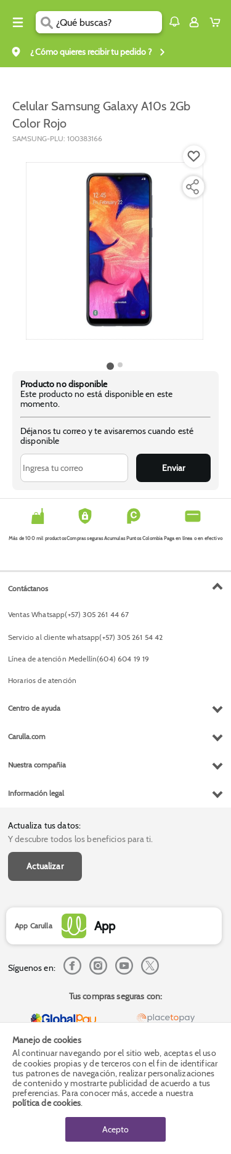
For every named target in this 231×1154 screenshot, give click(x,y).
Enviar (173, 467)
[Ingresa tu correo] (74, 468)
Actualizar (44, 866)
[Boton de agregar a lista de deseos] (194, 156)
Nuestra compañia (37, 764)
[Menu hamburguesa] (18, 22)
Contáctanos (28, 588)
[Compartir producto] (192, 187)
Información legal (36, 793)
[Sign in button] (194, 22)
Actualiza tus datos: (44, 825)
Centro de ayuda (34, 708)
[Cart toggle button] (218, 22)
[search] (108, 22)
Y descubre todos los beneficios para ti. (80, 839)
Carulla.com (27, 736)
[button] (174, 21)
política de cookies (46, 1102)
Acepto (115, 1129)
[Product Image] (114, 251)
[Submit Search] (46, 22)
